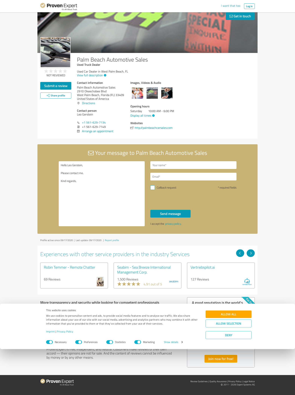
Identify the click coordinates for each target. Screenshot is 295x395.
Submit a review (56, 85)
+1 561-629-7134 (94, 122)
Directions (88, 103)
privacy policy (173, 224)
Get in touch (240, 16)
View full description (91, 75)
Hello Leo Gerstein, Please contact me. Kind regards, (102, 193)
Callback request (166, 187)
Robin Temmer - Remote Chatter (69, 267)
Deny (228, 381)
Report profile (112, 240)
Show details (171, 388)
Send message (170, 213)
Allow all (228, 360)
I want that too (230, 6)
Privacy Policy (65, 377)
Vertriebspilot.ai (203, 267)
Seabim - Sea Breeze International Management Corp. (144, 269)
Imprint (50, 377)
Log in (249, 6)
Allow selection (228, 369)
